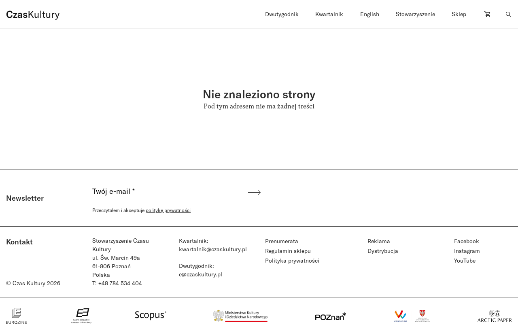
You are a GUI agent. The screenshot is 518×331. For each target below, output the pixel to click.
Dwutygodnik (282, 14)
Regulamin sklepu (288, 250)
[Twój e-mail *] (169, 192)
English (369, 14)
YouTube (465, 260)
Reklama (378, 241)
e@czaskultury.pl (200, 274)
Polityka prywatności (292, 260)
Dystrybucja (382, 250)
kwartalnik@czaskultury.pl (213, 249)
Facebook (466, 241)
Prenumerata (281, 241)
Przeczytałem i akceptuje (141, 210)
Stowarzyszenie (415, 14)
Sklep (459, 14)
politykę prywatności (168, 210)
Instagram (467, 250)
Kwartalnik (329, 14)
